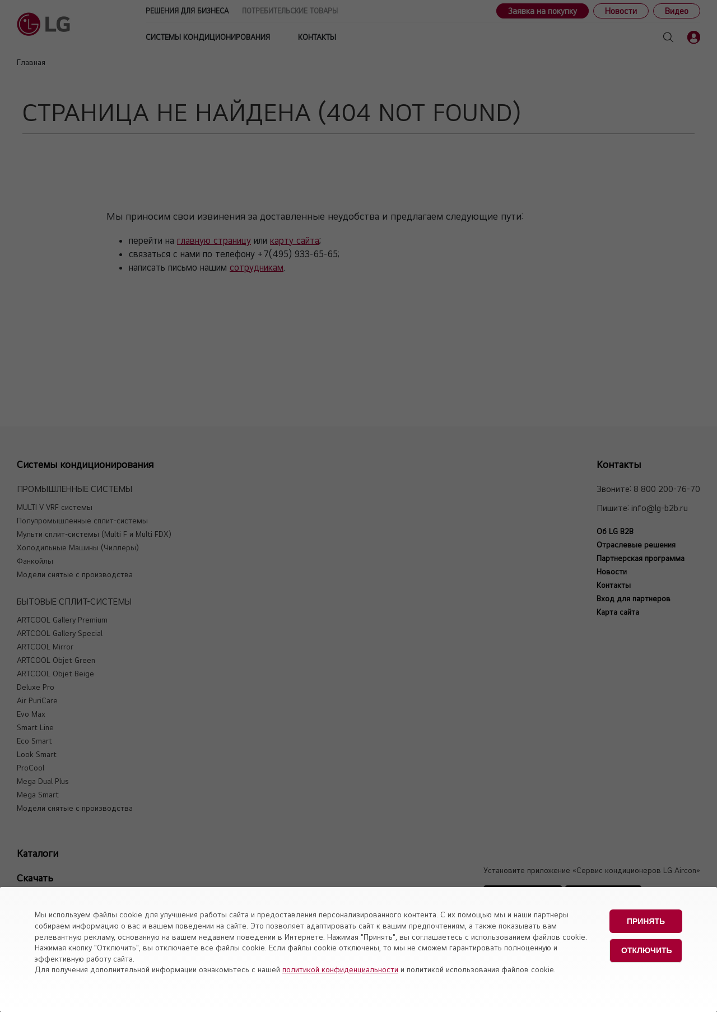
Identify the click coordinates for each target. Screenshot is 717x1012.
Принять (646, 920)
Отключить (646, 949)
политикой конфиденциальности (340, 969)
